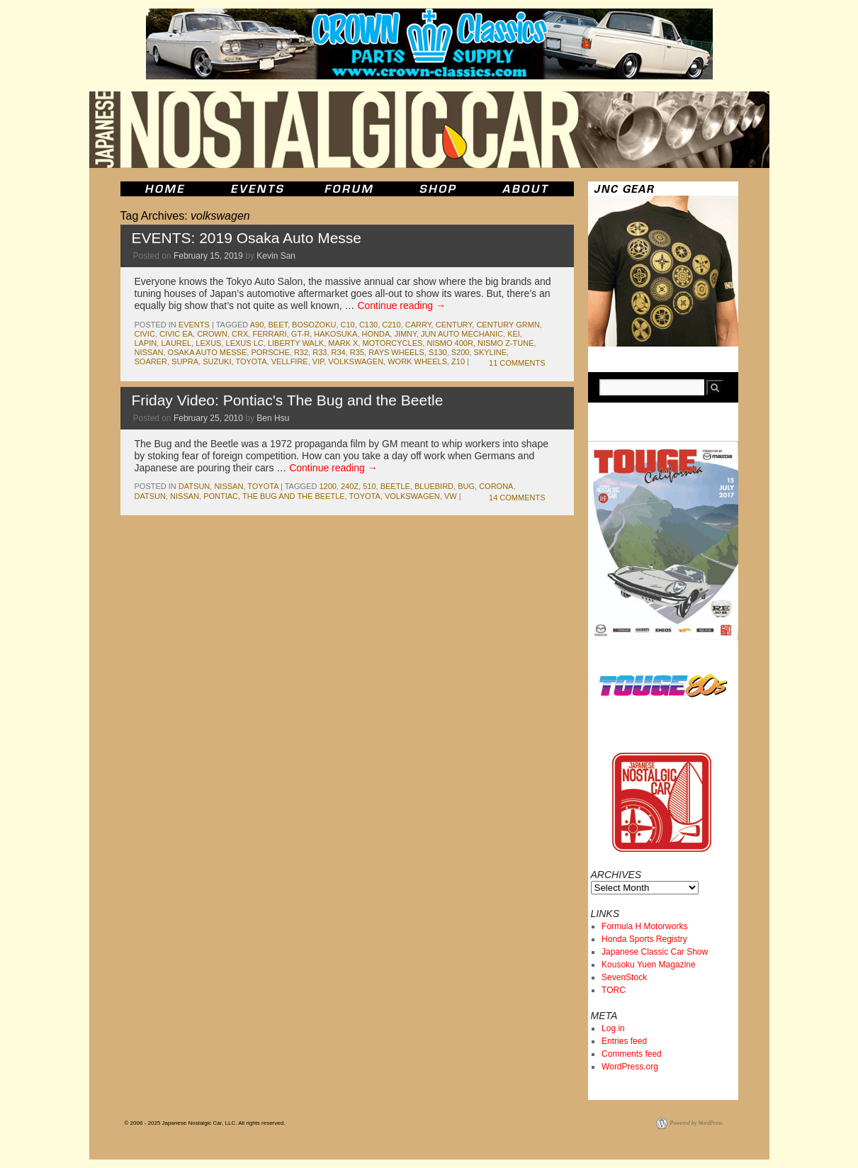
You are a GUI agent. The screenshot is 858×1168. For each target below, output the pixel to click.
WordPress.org (630, 1067)
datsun (194, 486)
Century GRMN (507, 324)
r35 (357, 352)
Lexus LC (245, 343)
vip (318, 361)
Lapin (146, 343)
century (454, 324)
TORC (614, 990)
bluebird (433, 486)
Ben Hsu (272, 418)
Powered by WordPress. (697, 1123)
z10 (458, 361)
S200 (460, 352)
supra (184, 361)
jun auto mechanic (462, 334)
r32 (301, 352)
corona (496, 486)
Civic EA (176, 334)
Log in (613, 1028)
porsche (270, 352)
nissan (149, 352)
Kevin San (275, 256)
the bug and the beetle (293, 496)
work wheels (417, 361)
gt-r (300, 334)
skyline (490, 352)
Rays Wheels (396, 352)
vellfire (289, 361)
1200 (327, 486)
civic (145, 334)
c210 (391, 324)
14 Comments (517, 497)
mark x (343, 343)
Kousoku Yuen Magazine (649, 965)
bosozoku (314, 324)
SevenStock (624, 977)
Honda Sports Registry (644, 939)
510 (369, 486)
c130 (368, 324)
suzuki (217, 361)
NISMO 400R (450, 343)
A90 (257, 324)
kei (513, 334)
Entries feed (624, 1041)
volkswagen (355, 361)
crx (240, 334)
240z (350, 486)
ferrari (269, 334)
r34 (339, 352)
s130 (438, 352)
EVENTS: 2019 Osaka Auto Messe (247, 238)
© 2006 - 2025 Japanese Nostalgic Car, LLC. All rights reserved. (205, 1123)
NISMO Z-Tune (506, 343)
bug (466, 486)
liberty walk (296, 343)
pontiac (220, 496)
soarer (151, 361)
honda (376, 334)
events (194, 324)
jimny (405, 334)
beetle (395, 486)
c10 (348, 324)
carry (418, 324)
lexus (208, 343)
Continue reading (401, 305)
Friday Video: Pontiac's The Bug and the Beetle (288, 400)
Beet (278, 324)
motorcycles (393, 343)
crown (212, 334)
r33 (319, 352)
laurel (176, 343)
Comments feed (632, 1054)
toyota (250, 361)
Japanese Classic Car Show (655, 952)
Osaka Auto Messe (207, 352)
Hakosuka (335, 334)
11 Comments (517, 363)
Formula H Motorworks (644, 926)
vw (450, 496)
